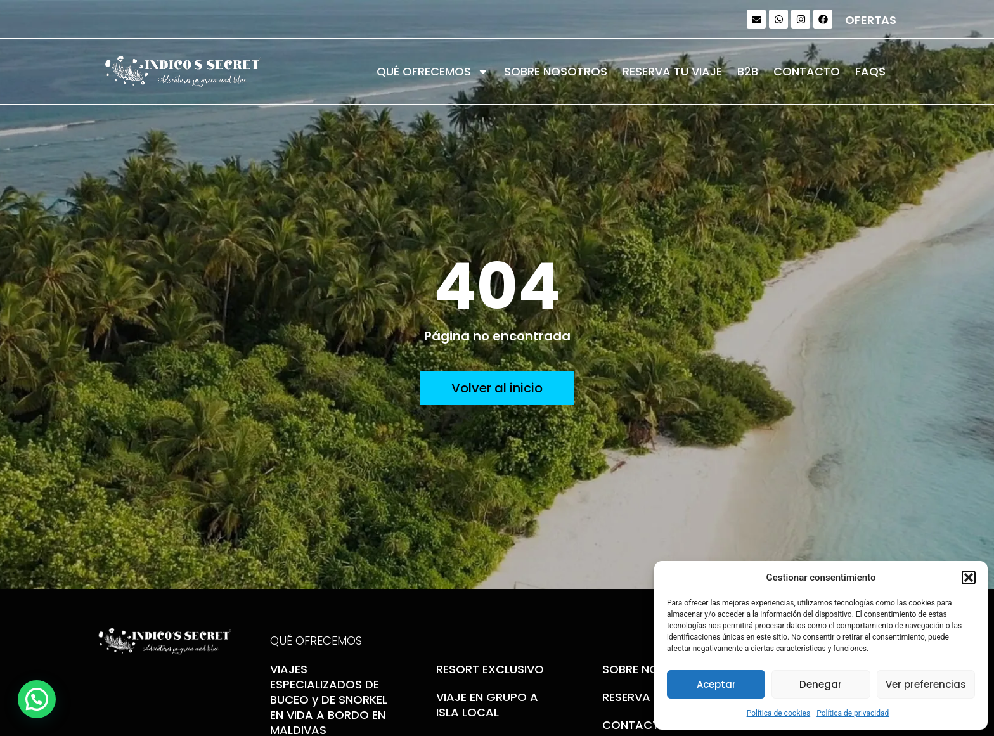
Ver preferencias (926, 684)
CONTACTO (806, 71)
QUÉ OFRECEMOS (433, 72)
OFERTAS (870, 20)
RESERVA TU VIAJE (672, 71)
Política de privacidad (852, 713)
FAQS (870, 71)
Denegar (820, 684)
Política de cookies (779, 713)
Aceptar (716, 684)
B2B (747, 71)
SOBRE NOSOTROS (555, 71)
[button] (968, 577)
